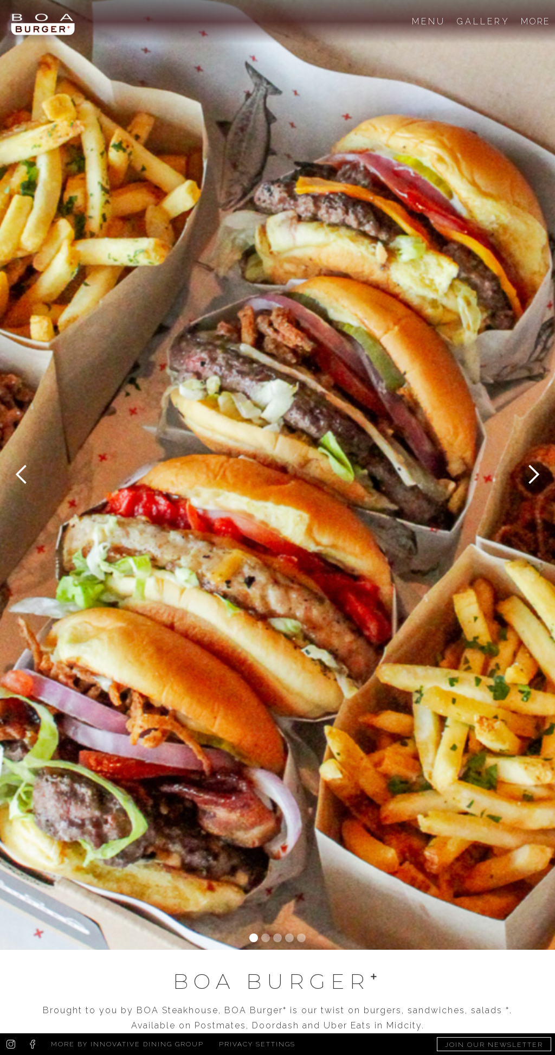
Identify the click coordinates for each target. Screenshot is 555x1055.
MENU (429, 21)
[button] (21, 475)
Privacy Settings (257, 1044)
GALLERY (483, 21)
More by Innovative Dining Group (127, 1044)
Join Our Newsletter (494, 1044)
